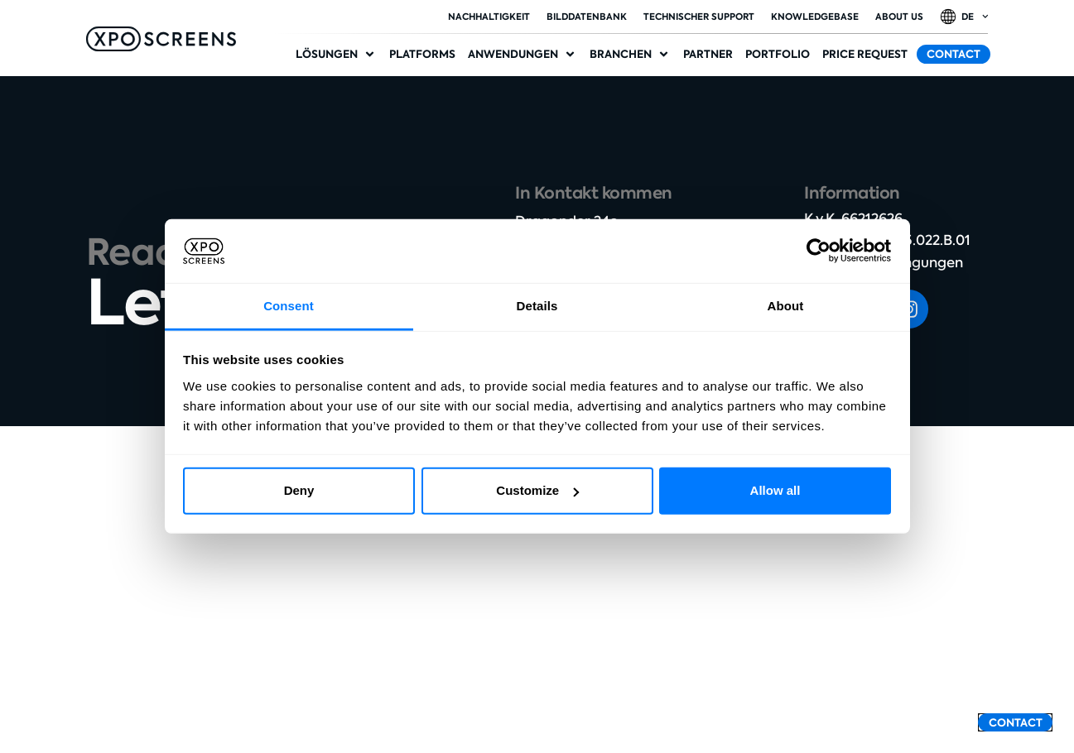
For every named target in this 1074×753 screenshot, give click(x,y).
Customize (537, 490)
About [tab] (786, 306)
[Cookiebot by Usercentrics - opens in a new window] (818, 250)
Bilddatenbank (587, 16)
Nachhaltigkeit (489, 16)
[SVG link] (161, 38)
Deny (299, 490)
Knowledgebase (815, 16)
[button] (336, 54)
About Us (899, 16)
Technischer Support (698, 16)
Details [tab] (537, 306)
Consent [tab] (288, 306)
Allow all (775, 490)
